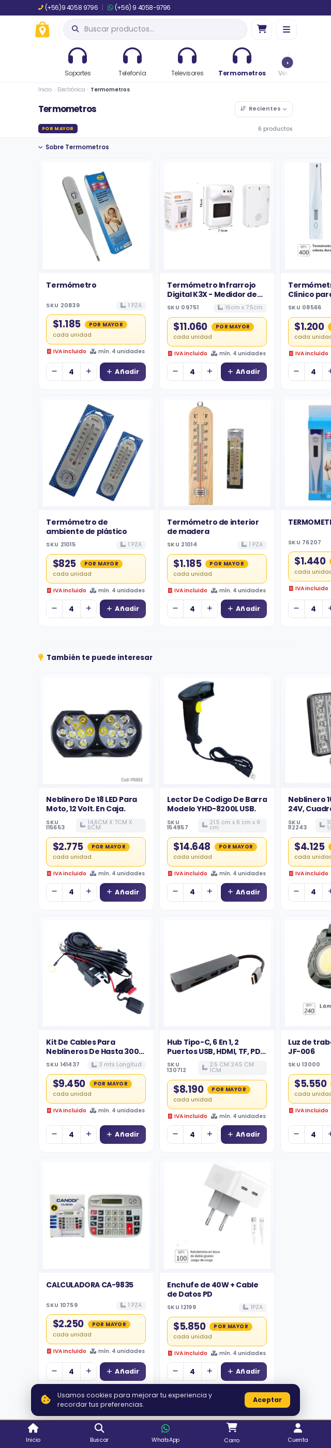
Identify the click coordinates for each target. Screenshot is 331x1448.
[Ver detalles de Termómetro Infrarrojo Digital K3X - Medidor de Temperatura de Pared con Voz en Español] (217, 216)
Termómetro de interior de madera (213, 527)
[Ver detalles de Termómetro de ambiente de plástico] (96, 453)
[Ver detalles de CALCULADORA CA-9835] (96, 1215)
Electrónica (71, 89)
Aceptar (267, 1399)
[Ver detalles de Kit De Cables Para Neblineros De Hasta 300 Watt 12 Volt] (96, 973)
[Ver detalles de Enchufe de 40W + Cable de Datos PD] (217, 1215)
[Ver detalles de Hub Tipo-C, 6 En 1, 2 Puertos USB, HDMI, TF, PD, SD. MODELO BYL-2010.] (217, 973)
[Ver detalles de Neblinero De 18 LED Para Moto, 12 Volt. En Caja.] (96, 730)
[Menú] (286, 29)
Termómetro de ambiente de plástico (86, 527)
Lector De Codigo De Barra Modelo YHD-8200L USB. (217, 804)
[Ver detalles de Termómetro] (96, 216)
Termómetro (71, 285)
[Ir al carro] (261, 29)
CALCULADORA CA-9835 (89, 1285)
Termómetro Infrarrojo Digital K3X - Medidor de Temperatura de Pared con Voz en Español (212, 299)
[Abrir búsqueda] (155, 29)
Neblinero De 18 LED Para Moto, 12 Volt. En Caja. (91, 804)
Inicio (45, 89)
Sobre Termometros (73, 147)
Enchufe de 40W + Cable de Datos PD (212, 1289)
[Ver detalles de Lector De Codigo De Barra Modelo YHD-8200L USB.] (217, 730)
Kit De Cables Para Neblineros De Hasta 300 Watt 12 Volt (92, 1051)
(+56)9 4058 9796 (68, 8)
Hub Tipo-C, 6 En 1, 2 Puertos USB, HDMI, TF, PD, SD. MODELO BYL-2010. (214, 1051)
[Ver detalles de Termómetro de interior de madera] (217, 453)
